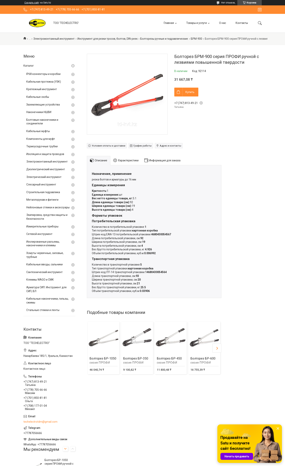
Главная (169, 22)
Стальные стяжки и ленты (42, 310)
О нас (222, 22)
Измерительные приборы (42, 226)
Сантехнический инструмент (44, 272)
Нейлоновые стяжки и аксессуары (48, 207)
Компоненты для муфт (40, 138)
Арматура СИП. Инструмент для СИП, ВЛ (46, 289)
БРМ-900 (196, 38)
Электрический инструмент (43, 177)
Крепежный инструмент (41, 89)
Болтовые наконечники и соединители (42, 121)
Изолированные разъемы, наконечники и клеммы (43, 243)
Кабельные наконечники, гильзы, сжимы (47, 300)
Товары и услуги (196, 22)
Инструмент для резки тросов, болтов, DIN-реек (107, 38)
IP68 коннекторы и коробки (43, 73)
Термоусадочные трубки (42, 146)
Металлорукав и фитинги (42, 199)
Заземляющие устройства (43, 104)
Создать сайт (31, 2)
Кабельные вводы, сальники (44, 264)
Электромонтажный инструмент (54, 38)
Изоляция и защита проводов (45, 154)
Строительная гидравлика (43, 192)
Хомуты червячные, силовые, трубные (45, 254)
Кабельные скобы (37, 96)
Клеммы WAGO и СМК (40, 279)
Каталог (28, 65)
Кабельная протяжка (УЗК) (43, 81)
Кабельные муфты (38, 131)
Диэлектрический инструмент (45, 169)
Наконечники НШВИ (38, 112)
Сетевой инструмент (39, 234)
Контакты (242, 22)
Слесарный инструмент (41, 184)
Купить (189, 92)
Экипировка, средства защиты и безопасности (46, 216)
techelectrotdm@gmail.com (40, 421)
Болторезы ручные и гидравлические (164, 38)
